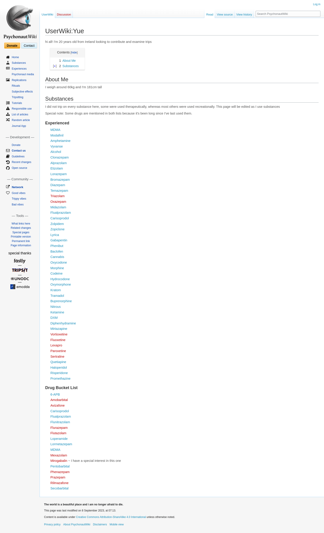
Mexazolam (58, 455)
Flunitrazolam (60, 422)
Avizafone (57, 405)
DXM (54, 317)
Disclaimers (100, 524)
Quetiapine (58, 362)
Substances (19, 62)
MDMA (55, 130)
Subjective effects (22, 91)
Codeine (56, 273)
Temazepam (59, 190)
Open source (19, 168)
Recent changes (21, 162)
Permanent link (21, 241)
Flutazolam (58, 433)
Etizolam (56, 168)
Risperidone (59, 373)
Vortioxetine (58, 334)
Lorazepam (58, 174)
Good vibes (18, 193)
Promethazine (60, 378)
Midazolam (58, 207)
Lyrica (54, 235)
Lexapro (56, 345)
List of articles (20, 114)
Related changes (21, 227)
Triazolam (57, 196)
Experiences (19, 68)
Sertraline (57, 356)
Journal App (19, 126)
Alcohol (55, 152)
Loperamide (59, 438)
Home (15, 57)
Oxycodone (58, 262)
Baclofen (56, 251)
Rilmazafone (59, 483)
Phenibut (56, 246)
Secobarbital (59, 488)
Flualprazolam (60, 212)
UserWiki (47, 14)
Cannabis (57, 257)
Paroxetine (58, 351)
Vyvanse (56, 146)
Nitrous (55, 306)
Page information (21, 245)
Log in (316, 4)
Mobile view (116, 524)
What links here (20, 223)
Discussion (64, 14)
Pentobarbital (59, 466)
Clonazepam (59, 157)
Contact (29, 45)
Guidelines (18, 156)
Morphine (57, 268)
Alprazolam (58, 163)
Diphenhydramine (63, 323)
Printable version (21, 236)
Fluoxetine (57, 340)
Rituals (16, 85)
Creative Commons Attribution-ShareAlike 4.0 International (111, 517)
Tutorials (17, 103)
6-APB (55, 394)
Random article (21, 120)
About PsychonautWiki (76, 524)
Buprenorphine (61, 301)
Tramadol (57, 295)
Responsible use (22, 108)
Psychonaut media (23, 74)
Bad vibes (18, 204)
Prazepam (57, 477)
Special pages (20, 232)
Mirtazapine (58, 328)
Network (17, 187)
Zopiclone (57, 229)
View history (244, 14)
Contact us (19, 150)
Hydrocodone (60, 279)
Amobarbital (59, 400)
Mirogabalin (58, 461)
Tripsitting (17, 97)
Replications (19, 80)
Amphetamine (60, 141)
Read (209, 14)
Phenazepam (59, 472)
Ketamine (57, 312)
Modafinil (56, 135)
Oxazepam (58, 201)
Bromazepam (60, 179)
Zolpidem (57, 224)
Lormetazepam (61, 444)
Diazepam (57, 185)
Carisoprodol (59, 218)
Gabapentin (58, 240)
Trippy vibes (19, 198)
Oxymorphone (60, 284)
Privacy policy (52, 524)
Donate (12, 45)
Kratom (55, 290)
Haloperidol (58, 367)
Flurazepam (59, 427)
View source (225, 14)
